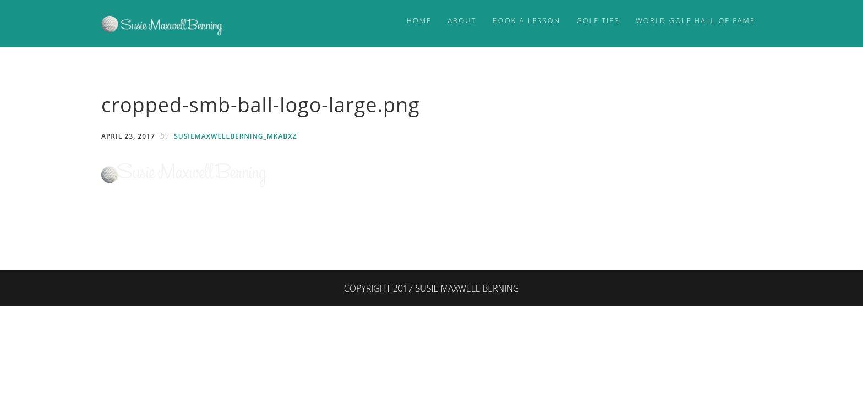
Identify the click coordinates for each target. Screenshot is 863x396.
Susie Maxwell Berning (161, 24)
